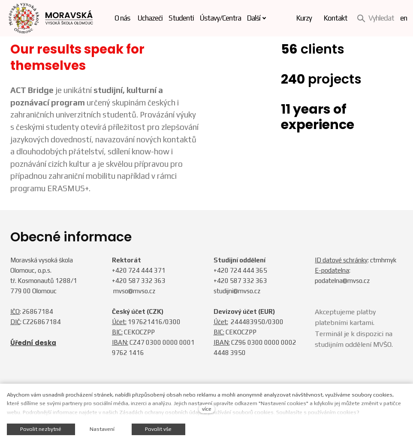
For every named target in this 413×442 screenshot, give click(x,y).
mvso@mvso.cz (134, 291)
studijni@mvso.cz (237, 291)
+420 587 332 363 (139, 280)
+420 (120, 270)
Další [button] (259, 18)
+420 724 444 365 (240, 270)
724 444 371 (147, 270)
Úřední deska (33, 342)
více (206, 409)
